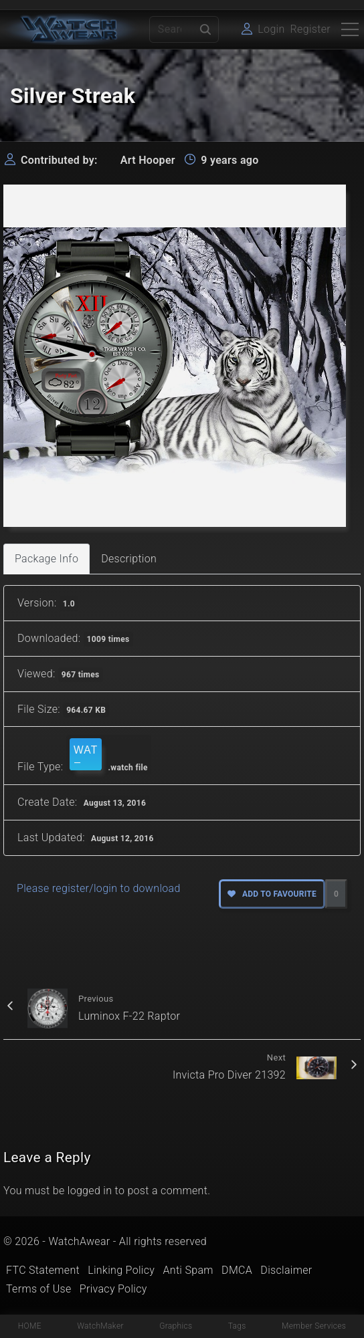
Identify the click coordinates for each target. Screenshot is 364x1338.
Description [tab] (129, 558)
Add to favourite (271, 894)
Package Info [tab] (46, 558)
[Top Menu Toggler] (350, 29)
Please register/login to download (99, 888)
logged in (90, 1190)
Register (310, 29)
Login (271, 29)
